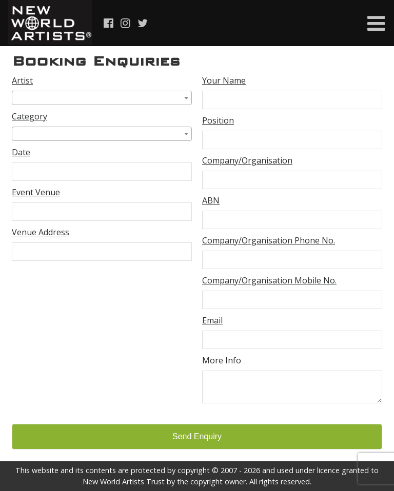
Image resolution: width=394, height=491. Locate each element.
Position (218, 120)
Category (29, 116)
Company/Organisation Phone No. (268, 240)
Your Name (224, 80)
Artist (22, 80)
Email (212, 320)
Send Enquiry (197, 436)
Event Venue (36, 192)
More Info (221, 360)
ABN (211, 200)
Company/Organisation (247, 160)
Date (21, 152)
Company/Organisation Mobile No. (269, 280)
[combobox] (102, 98)
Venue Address (40, 232)
